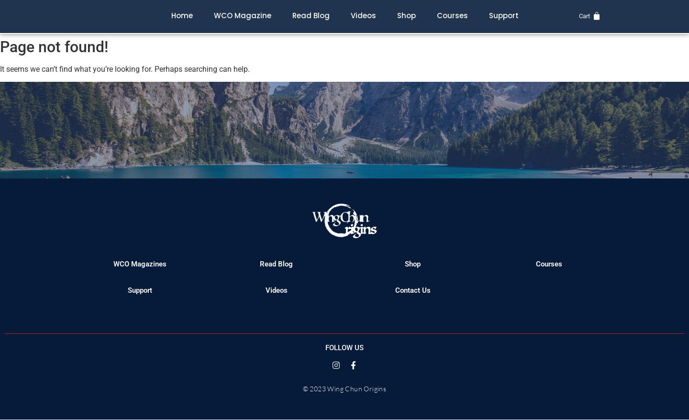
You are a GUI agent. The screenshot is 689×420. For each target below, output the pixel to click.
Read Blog (311, 16)
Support (504, 16)
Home (182, 16)
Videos (363, 16)
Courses (452, 16)
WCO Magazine (242, 16)
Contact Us (413, 290)
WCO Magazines (140, 264)
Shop (406, 16)
